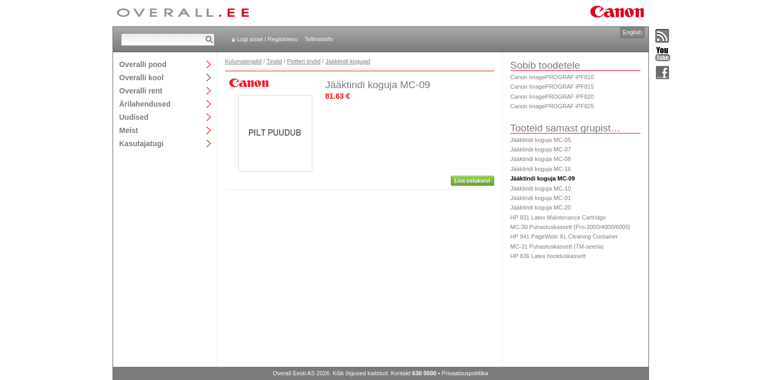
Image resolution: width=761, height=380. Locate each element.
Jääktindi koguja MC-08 (541, 159)
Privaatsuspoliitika (465, 373)
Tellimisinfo (318, 39)
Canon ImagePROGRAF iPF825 (552, 106)
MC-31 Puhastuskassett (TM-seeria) (557, 246)
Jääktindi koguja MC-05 (541, 140)
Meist (128, 130)
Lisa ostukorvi (472, 181)
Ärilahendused (145, 104)
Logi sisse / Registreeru (267, 39)
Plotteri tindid (304, 61)
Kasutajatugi (141, 143)
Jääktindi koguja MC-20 (541, 207)
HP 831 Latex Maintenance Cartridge (558, 217)
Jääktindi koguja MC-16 (541, 169)
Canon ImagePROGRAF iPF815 (552, 86)
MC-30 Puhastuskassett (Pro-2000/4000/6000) (570, 227)
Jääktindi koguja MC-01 (541, 198)
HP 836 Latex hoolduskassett (548, 256)
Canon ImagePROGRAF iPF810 (552, 77)
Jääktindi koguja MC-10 (541, 188)
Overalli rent (141, 90)
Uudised (134, 117)
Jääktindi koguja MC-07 (541, 149)
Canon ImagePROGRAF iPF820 (552, 96)
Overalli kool (141, 77)
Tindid (274, 61)
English (632, 32)
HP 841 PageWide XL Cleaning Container (564, 236)
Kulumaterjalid (243, 61)
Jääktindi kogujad (348, 61)
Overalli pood (142, 64)
